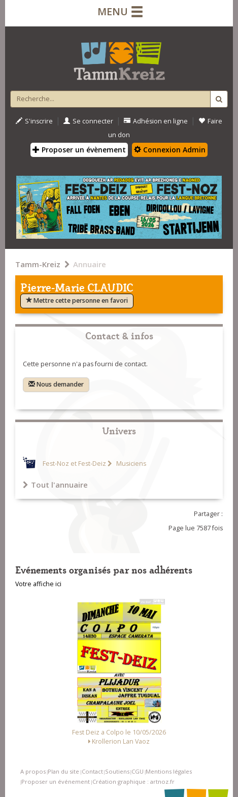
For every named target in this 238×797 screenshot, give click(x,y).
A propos (33, 771)
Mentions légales (169, 771)
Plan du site (63, 771)
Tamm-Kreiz (37, 264)
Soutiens (117, 771)
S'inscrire (34, 121)
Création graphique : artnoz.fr (133, 781)
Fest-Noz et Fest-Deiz (74, 463)
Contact (92, 771)
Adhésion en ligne (156, 121)
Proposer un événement (55, 781)
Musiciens (130, 463)
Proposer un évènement (79, 149)
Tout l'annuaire (55, 485)
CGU (137, 771)
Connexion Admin (170, 149)
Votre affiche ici (38, 584)
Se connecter (88, 121)
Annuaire (89, 264)
